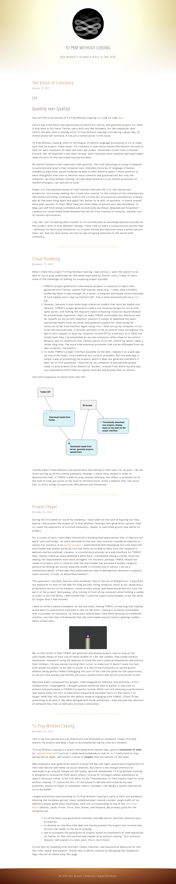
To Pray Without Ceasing (88, 48)
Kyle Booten (75, 876)
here (99, 117)
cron (136, 297)
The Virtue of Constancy (52, 83)
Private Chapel (44, 507)
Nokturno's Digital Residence (101, 876)
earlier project (72, 544)
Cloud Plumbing (46, 259)
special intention (47, 753)
